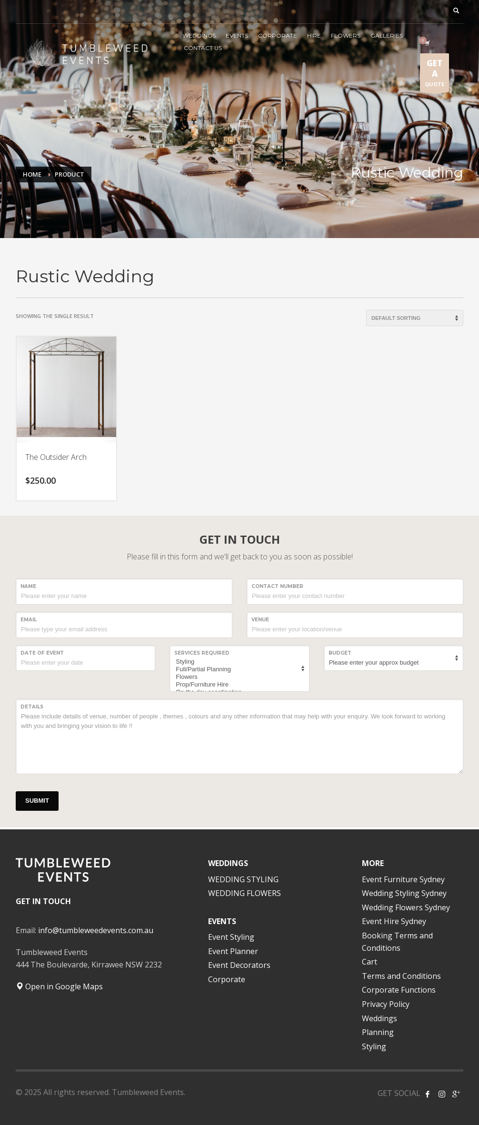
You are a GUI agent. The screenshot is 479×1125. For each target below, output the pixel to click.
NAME (28, 586)
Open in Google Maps (59, 986)
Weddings (379, 1018)
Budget (340, 653)
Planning (378, 1032)
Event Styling (231, 937)
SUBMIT (37, 800)
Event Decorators (239, 965)
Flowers (238, 677)
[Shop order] (414, 318)
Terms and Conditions (401, 976)
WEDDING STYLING (243, 879)
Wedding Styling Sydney (404, 893)
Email (28, 620)
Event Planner (233, 951)
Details (31, 707)
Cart (369, 961)
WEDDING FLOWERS (244, 893)
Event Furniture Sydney (403, 879)
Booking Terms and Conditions (397, 941)
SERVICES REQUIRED (202, 653)
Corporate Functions (399, 990)
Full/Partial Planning (238, 669)
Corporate (226, 979)
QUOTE (434, 75)
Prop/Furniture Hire (238, 684)
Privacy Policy (385, 1004)
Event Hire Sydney (394, 921)
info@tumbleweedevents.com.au (95, 930)
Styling (238, 662)
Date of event (42, 653)
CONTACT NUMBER (277, 586)
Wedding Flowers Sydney (406, 907)
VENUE (260, 620)
